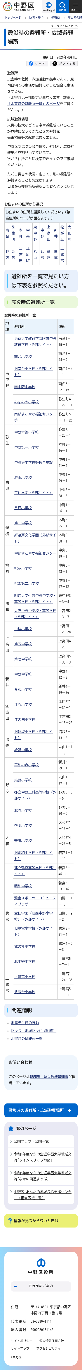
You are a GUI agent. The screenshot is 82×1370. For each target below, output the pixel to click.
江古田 (21, 254)
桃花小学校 (23, 568)
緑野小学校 (23, 780)
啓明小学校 (23, 825)
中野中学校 (23, 674)
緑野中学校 (23, 750)
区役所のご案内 (41, 1286)
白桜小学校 (23, 629)
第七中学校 (23, 659)
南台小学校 (23, 356)
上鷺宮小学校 (24, 977)
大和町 (69, 233)
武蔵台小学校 (24, 992)
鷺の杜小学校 (24, 946)
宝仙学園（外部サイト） (33, 493)
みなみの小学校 (26, 402)
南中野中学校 (24, 387)
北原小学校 (23, 810)
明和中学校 (23, 886)
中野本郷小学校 (26, 432)
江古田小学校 (24, 719)
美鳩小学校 (23, 840)
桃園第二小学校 (26, 583)
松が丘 (62, 233)
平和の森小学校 (26, 765)
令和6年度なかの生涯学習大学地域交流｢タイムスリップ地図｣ (43, 1157)
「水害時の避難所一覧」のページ (33, 103)
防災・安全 (36, 17)
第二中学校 (23, 523)
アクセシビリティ (48, 1348)
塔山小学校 (23, 477)
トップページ (12, 17)
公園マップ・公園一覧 (31, 1141)
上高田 (49, 233)
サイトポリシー (21, 1340)
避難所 (55, 17)
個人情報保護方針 (51, 1340)
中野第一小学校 (26, 447)
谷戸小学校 (23, 508)
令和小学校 (23, 689)
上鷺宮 (62, 254)
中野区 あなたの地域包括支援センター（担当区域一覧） (43, 1195)
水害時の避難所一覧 (26, 1038)
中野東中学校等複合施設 (33, 462)
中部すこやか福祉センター (35, 553)
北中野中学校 (24, 961)
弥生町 (13, 233)
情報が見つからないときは (36, 1220)
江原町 (28, 254)
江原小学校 (23, 704)
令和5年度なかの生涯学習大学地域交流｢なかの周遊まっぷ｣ (43, 1176)
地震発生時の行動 (25, 1023)
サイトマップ (20, 1348)
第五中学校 (23, 644)
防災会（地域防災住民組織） (33, 1030)
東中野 (35, 233)
